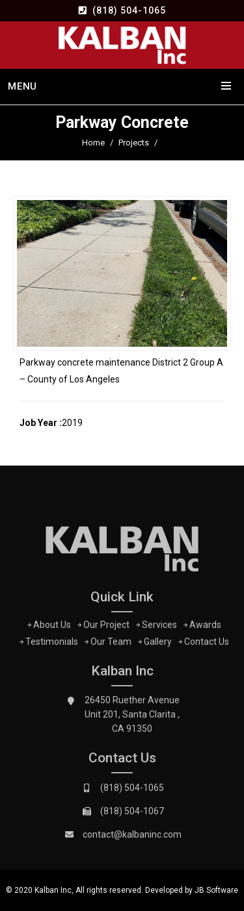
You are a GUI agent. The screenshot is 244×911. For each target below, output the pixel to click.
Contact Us (206, 644)
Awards (205, 627)
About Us (52, 627)
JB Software (216, 890)
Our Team (110, 644)
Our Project (106, 627)
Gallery (158, 644)
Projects (133, 143)
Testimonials (51, 644)
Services (159, 627)
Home (93, 143)
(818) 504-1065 (129, 10)
